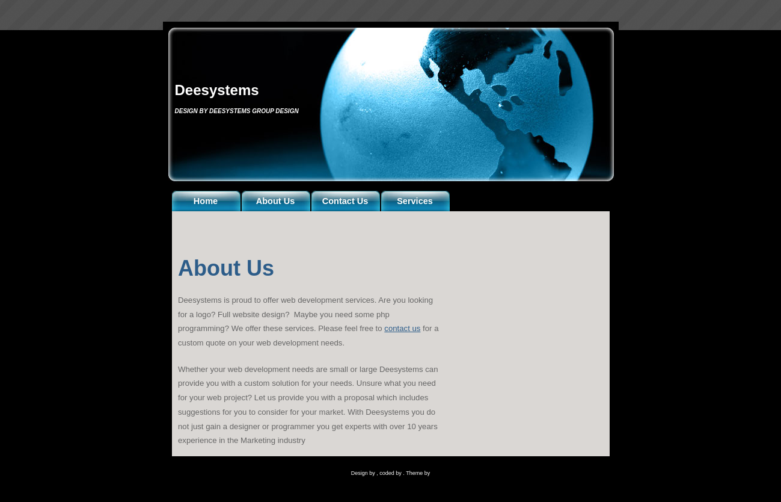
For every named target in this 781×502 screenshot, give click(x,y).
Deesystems (217, 90)
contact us (402, 328)
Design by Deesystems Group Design (237, 111)
